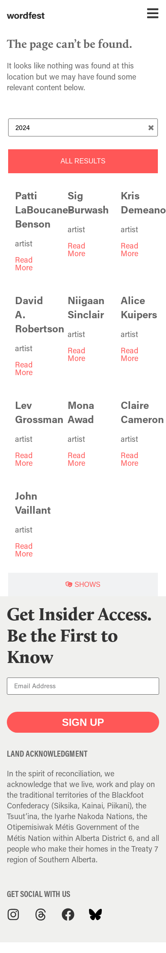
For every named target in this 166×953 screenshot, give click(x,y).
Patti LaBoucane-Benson (43, 209)
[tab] (82, 161)
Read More (24, 263)
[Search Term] (82, 127)
